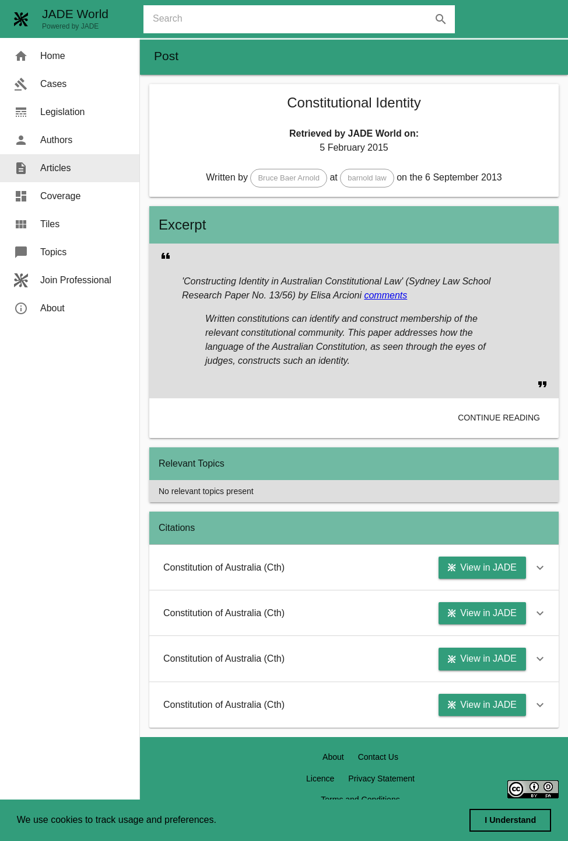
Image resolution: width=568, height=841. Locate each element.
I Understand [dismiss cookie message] (510, 820)
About (333, 757)
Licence (320, 778)
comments (385, 295)
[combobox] (304, 19)
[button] (288, 178)
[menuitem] (69, 56)
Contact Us (378, 757)
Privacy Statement (381, 778)
